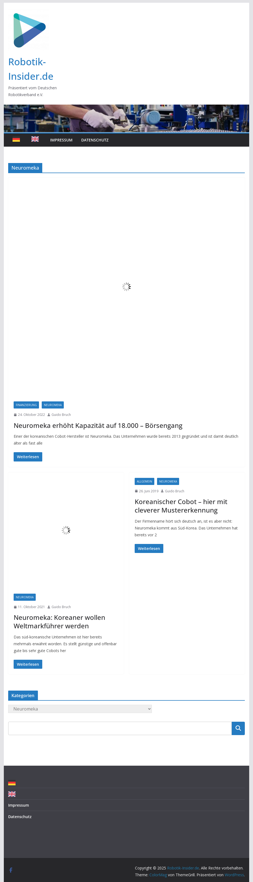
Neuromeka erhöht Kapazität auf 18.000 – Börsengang (98, 425)
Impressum (61, 140)
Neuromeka (53, 405)
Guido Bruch (61, 414)
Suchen (238, 728)
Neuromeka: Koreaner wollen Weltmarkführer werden (59, 621)
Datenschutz (95, 140)
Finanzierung (26, 405)
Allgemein (144, 481)
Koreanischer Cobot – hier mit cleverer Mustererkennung (181, 505)
